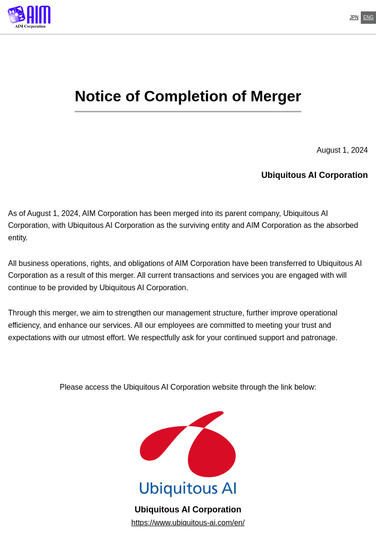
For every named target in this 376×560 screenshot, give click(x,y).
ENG (368, 17)
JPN (353, 17)
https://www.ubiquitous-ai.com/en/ (187, 523)
